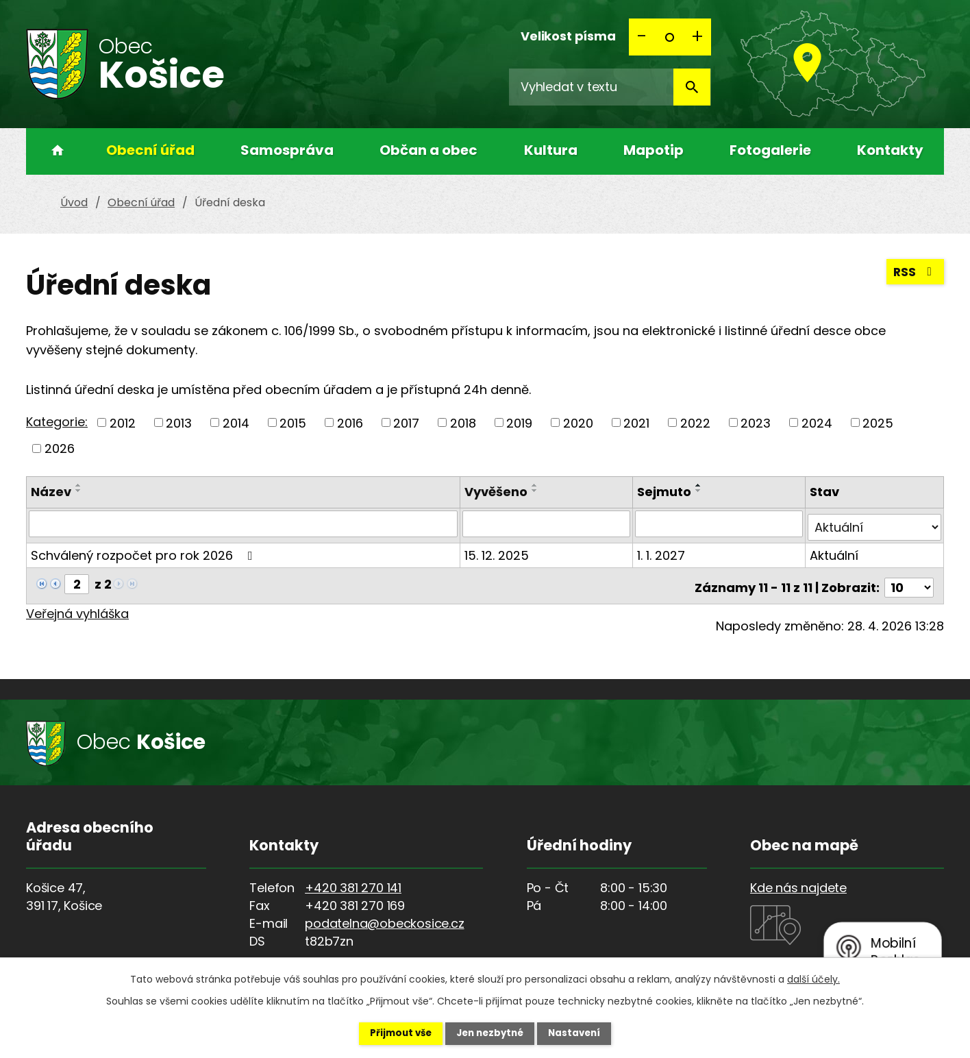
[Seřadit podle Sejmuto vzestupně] (700, 485)
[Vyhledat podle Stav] (874, 523)
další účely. (813, 978)
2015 (292, 422)
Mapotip (653, 150)
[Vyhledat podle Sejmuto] (720, 523)
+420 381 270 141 (353, 880)
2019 (519, 422)
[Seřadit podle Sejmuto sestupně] (700, 490)
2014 (236, 422)
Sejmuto (665, 491)
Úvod (53, 151)
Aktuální (834, 551)
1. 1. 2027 (662, 551)
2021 (636, 422)
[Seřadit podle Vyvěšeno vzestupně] (537, 485)
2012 (123, 422)
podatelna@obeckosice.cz (384, 915)
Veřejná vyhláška (77, 606)
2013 (179, 422)
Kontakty (890, 150)
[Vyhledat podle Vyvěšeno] (548, 523)
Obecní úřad (150, 150)
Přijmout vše (390, 1032)
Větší (697, 37)
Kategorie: (57, 421)
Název (51, 491)
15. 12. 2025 (499, 551)
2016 (350, 422)
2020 (578, 422)
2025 (877, 422)
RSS (914, 274)
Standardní (670, 37)
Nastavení (585, 1032)
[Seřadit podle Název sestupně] (78, 490)
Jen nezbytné (490, 1032)
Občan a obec (428, 150)
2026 (60, 448)
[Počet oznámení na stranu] (909, 580)
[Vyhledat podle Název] (244, 523)
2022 (695, 422)
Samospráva (287, 150)
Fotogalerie (770, 150)
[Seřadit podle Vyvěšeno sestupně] (537, 490)
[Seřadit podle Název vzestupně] (78, 485)
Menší (642, 37)
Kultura (550, 150)
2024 (816, 422)
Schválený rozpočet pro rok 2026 (144, 551)
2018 (463, 422)
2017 (406, 422)
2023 (756, 422)
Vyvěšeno (498, 491)
